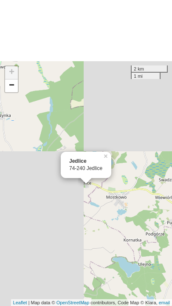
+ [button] (11, 72)
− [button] (11, 85)
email (164, 302)
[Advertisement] (86, 30)
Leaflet (20, 302)
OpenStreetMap (73, 302)
